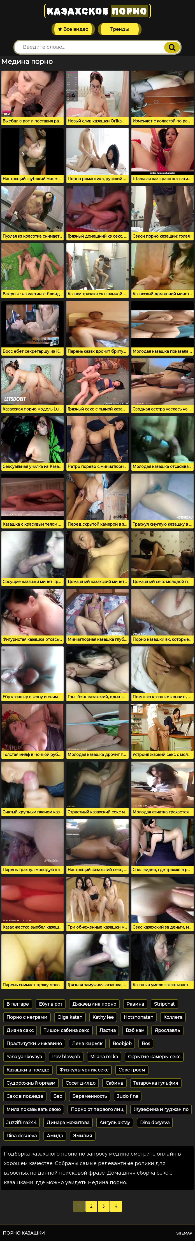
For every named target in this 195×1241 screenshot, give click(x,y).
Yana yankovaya (24, 1056)
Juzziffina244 (21, 1122)
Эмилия (82, 1135)
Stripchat (164, 1004)
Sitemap (184, 1233)
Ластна (107, 1030)
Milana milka (104, 1056)
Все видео (73, 29)
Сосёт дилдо (81, 1083)
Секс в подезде (24, 1096)
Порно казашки (24, 1233)
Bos (146, 1043)
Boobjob (122, 1043)
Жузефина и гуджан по (161, 1109)
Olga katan (69, 1017)
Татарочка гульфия (155, 1083)
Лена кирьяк (87, 1043)
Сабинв (114, 1083)
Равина (135, 1004)
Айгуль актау (114, 1122)
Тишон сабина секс (66, 1030)
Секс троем (132, 1070)
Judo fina (127, 1096)
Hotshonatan (138, 1017)
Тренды (119, 29)
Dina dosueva (21, 1135)
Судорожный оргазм (30, 1083)
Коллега (172, 1017)
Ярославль (167, 1030)
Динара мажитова (68, 1122)
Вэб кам (135, 1030)
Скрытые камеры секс (154, 1056)
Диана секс (20, 1030)
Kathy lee (103, 1017)
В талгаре (17, 1004)
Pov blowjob (66, 1056)
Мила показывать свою (33, 1109)
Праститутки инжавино (34, 1043)
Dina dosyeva (155, 1122)
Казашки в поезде (27, 1070)
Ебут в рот (50, 1004)
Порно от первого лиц (97, 1109)
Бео (57, 1096)
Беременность (89, 1096)
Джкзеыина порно (94, 1004)
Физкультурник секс (83, 1070)
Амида (55, 1135)
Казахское (97, 11)
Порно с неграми (26, 1017)
